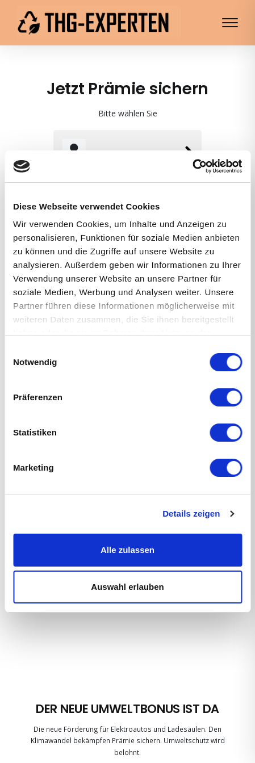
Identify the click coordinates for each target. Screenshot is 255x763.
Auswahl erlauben (127, 587)
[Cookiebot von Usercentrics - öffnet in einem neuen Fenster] (192, 166)
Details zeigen (191, 513)
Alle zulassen (127, 550)
